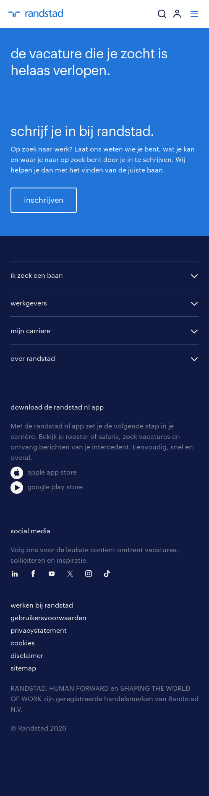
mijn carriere (30, 330)
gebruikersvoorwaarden (48, 617)
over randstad (32, 358)
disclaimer (26, 655)
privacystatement (38, 630)
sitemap (23, 668)
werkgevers (28, 303)
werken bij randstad (41, 605)
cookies (22, 643)
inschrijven (43, 199)
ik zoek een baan (36, 275)
